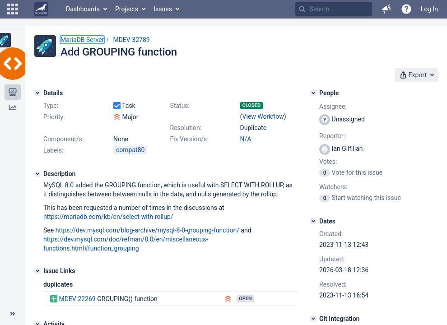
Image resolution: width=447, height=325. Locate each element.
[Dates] (313, 221)
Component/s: (63, 139)
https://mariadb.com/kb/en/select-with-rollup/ (108, 216)
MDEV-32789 (131, 39)
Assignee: (333, 106)
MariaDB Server (82, 39)
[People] (313, 93)
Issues (163, 9)
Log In (429, 9)
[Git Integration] (313, 319)
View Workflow (263, 116)
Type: (50, 105)
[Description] (37, 174)
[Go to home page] (41, 9)
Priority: (54, 117)
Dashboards (83, 9)
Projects (126, 9)
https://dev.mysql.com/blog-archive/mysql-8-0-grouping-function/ (147, 230)
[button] (13, 9)
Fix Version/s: (189, 139)
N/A (245, 139)
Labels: (53, 150)
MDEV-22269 (77, 298)
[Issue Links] (37, 271)
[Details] (37, 93)
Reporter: (332, 135)
